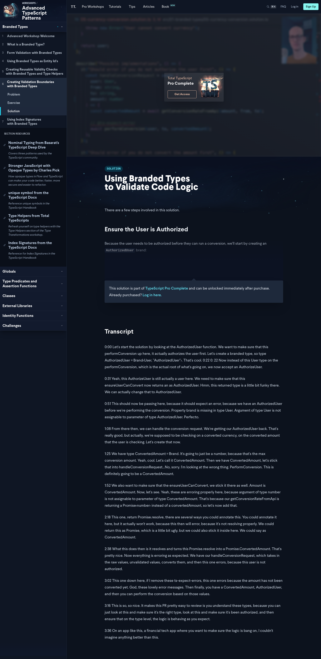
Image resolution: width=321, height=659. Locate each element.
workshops (29, 3)
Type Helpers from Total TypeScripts (26, 218)
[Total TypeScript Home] (73, 6)
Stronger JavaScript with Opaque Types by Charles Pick (31, 168)
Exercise (14, 103)
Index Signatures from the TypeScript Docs (27, 245)
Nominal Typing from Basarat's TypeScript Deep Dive (31, 145)
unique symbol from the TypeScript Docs (26, 195)
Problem (14, 94)
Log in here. (152, 294)
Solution (14, 111)
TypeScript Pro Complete (166, 288)
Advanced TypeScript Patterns (34, 12)
